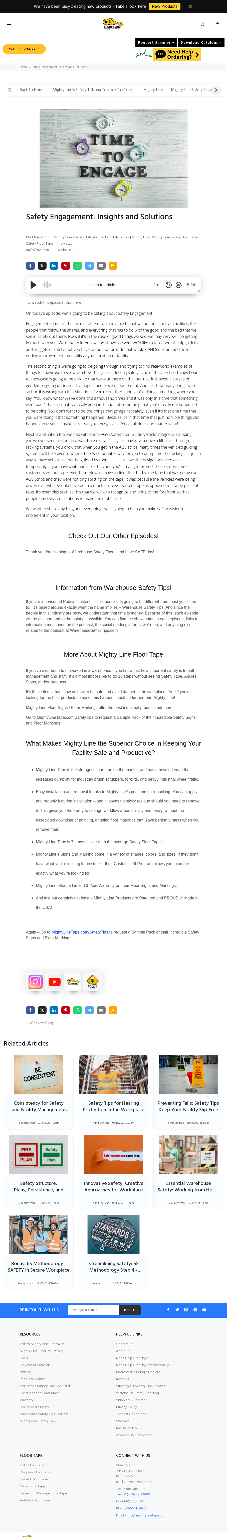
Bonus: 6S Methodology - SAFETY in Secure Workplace (38, 1257)
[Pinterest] (195, 1296)
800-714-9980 (138, 1495)
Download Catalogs (35, 1352)
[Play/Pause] (34, 285)
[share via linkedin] (54, 266)
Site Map (123, 1408)
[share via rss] (113, 266)
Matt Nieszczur (38, 237)
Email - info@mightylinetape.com (141, 1502)
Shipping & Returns (131, 1387)
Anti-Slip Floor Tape (35, 1487)
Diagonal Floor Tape (35, 1459)
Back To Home (33, 90)
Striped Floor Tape (34, 1466)
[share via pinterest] (66, 266)
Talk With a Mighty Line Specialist (46, 1373)
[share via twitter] (42, 266)
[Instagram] (186, 1296)
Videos (25, 1359)
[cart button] (217, 25)
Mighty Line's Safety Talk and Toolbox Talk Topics (97, 90)
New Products (167, 6)
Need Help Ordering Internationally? (144, 1352)
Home (24, 67)
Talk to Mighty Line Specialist (42, 1331)
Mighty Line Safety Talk (38, 1408)
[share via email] (101, 266)
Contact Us (124, 1331)
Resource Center (33, 1366)
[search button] (203, 25)
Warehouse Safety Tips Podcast (45, 1401)
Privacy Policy (127, 1394)
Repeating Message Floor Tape (44, 1480)
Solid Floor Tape (32, 1452)
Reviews (122, 1366)
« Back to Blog (41, 1010)
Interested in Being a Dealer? (138, 1359)
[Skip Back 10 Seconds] (169, 285)
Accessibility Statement (134, 1422)
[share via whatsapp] (78, 266)
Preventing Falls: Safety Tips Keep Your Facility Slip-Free (188, 1096)
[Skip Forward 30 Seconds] (179, 285)
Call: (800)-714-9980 (25, 49)
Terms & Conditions (131, 1401)
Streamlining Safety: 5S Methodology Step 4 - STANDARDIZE (113, 1257)
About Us (123, 1338)
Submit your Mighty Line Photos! (141, 1373)
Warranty (27, 1387)
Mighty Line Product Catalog (42, 1338)
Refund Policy (127, 1415)
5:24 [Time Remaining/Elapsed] (191, 285)
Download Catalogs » (201, 43)
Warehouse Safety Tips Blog (138, 1380)
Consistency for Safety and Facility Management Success (39, 1096)
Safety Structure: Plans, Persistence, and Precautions (38, 1176)
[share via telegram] (90, 266)
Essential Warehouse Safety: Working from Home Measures (188, 1176)
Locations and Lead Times (40, 1380)
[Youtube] (204, 1296)
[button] (10, 89)
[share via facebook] (30, 266)
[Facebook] (168, 1296)
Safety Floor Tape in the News (59, 244)
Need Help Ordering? (132, 1345)
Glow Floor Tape (32, 1473)
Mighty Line (159, 90)
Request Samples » (157, 43)
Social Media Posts (35, 1394)
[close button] (193, 7)
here (79, 303)
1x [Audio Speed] (156, 285)
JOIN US (135, 1297)
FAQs (24, 1345)
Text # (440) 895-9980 (133, 1481)
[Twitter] (177, 1296)
